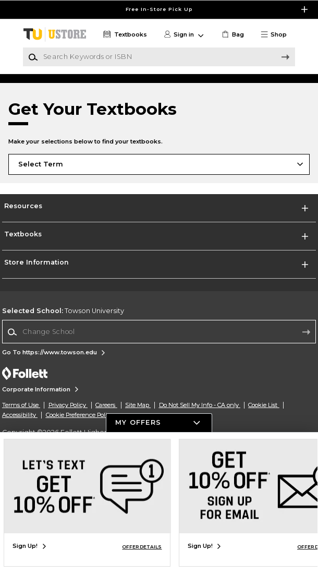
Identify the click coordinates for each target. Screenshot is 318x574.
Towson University (63, 382)
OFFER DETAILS (142, 546)
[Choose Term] (159, 235)
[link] (232, 34)
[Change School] (159, 403)
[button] (277, 34)
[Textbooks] (124, 34)
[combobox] (159, 403)
